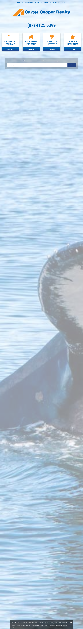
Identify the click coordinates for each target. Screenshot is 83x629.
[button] (19, 2)
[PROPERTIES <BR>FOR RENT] (31, 37)
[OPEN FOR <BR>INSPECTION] (73, 37)
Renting (47, 2)
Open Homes (29, 2)
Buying (20, 2)
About (56, 2)
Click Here (10, 49)
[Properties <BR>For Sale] (10, 37)
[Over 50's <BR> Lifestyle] (52, 37)
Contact (63, 2)
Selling (38, 2)
